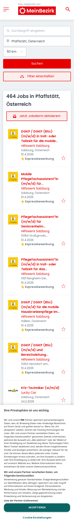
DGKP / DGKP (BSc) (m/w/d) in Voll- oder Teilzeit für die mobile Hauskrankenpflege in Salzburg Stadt (38, 141)
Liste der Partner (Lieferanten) (21, 500)
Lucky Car (28, 392)
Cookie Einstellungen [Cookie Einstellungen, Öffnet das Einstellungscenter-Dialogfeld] (37, 517)
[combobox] (37, 31)
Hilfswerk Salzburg (35, 145)
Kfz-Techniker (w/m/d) (40, 388)
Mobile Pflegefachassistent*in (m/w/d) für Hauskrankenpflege (39, 181)
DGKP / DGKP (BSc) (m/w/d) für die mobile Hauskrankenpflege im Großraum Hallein (40, 309)
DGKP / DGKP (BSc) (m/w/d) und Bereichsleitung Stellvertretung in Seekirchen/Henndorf (38, 354)
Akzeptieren (37, 507)
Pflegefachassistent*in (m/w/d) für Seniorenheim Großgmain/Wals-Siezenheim (39, 226)
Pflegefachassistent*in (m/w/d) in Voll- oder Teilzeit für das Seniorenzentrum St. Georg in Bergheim (39, 269)
